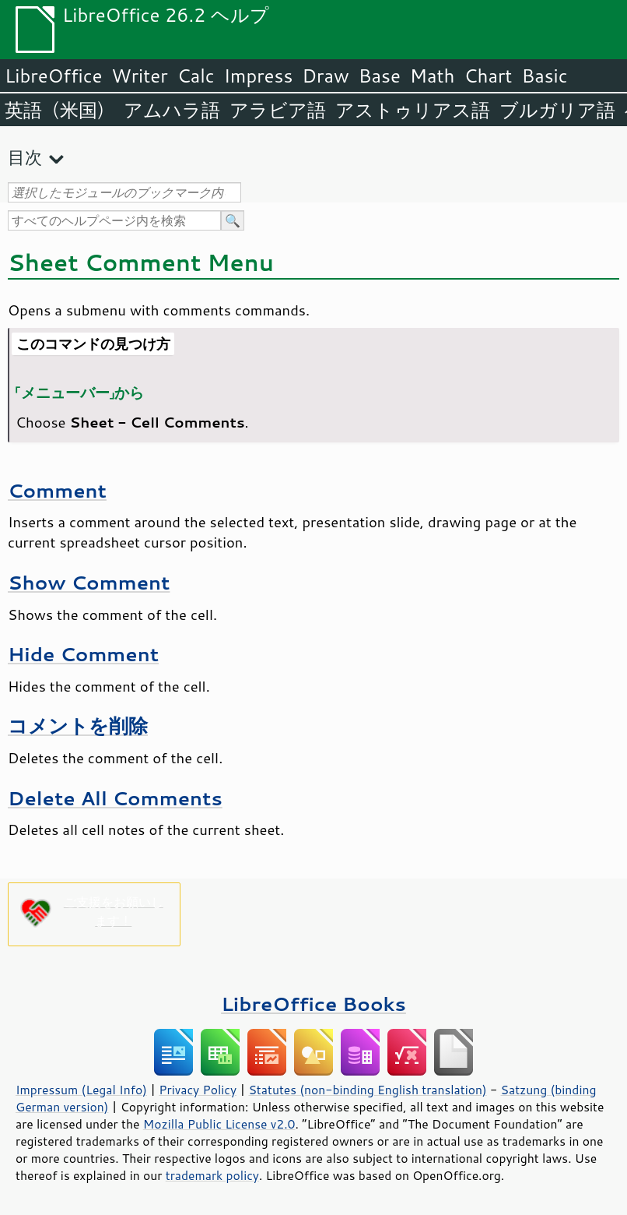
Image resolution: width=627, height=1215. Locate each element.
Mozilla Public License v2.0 (219, 1123)
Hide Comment (83, 653)
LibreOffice (53, 75)
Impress (258, 75)
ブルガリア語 (557, 110)
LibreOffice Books (313, 1003)
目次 (25, 157)
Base (380, 75)
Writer (139, 75)
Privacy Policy (197, 1089)
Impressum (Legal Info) (81, 1089)
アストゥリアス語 (412, 110)
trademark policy (212, 1175)
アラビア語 (277, 110)
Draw (325, 75)
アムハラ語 (172, 110)
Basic (544, 75)
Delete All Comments (115, 798)
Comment (57, 490)
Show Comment (89, 582)
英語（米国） (59, 110)
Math (432, 75)
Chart (488, 75)
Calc (196, 75)
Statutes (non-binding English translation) (367, 1089)
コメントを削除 (78, 725)
